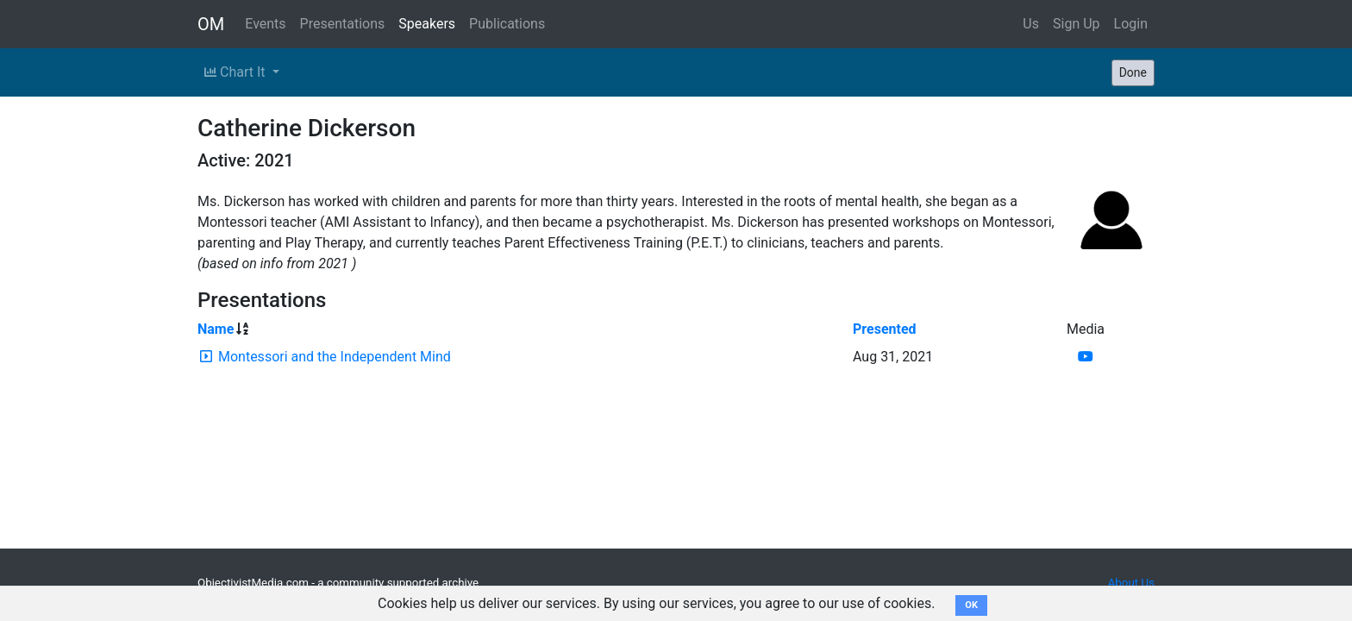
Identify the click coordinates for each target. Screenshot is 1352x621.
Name (215, 329)
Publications (507, 24)
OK (971, 605)
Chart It (236, 72)
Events (265, 24)
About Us (1131, 582)
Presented (885, 329)
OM (210, 24)
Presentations (342, 24)
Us (1031, 24)
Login (1131, 24)
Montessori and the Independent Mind (334, 356)
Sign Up (1076, 24)
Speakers (426, 24)
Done (1133, 72)
